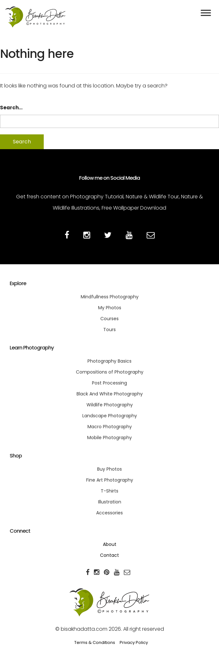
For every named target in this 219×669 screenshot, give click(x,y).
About (109, 544)
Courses (109, 318)
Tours (109, 329)
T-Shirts (109, 491)
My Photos (109, 307)
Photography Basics (109, 361)
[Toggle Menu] (206, 13)
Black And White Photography (110, 394)
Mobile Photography (109, 437)
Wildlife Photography (110, 405)
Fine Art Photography (109, 480)
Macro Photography (109, 426)
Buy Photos (109, 469)
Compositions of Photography (109, 372)
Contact (109, 555)
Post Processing (109, 383)
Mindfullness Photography (110, 297)
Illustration (109, 502)
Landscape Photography (109, 415)
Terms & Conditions (94, 642)
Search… (11, 107)
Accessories (109, 513)
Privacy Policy (134, 642)
